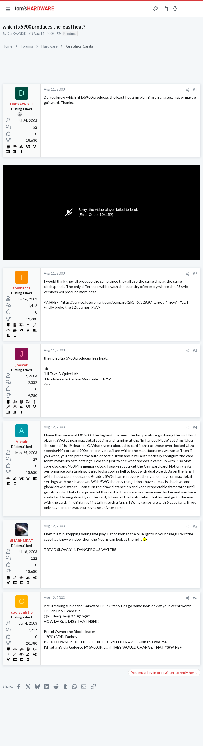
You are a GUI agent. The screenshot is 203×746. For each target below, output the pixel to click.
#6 (195, 598)
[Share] (187, 89)
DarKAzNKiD (17, 33)
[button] (8, 8)
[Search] (195, 9)
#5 (195, 526)
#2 (195, 274)
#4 (195, 427)
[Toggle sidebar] (185, 9)
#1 (195, 90)
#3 (195, 350)
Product (69, 33)
